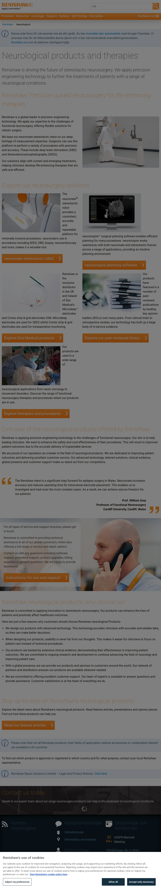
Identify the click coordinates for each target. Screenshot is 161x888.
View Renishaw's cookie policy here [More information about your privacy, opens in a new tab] (48, 881)
